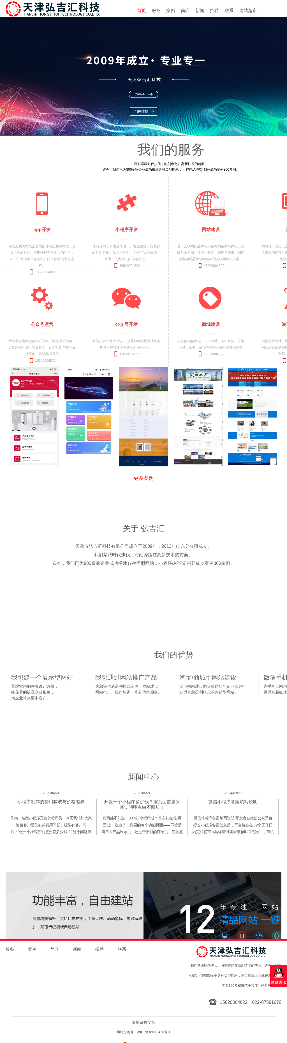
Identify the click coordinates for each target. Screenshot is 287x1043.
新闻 (199, 10)
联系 (228, 10)
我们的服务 (171, 149)
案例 (170, 10)
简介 (185, 10)
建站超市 (248, 10)
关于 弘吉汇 (143, 528)
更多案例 (143, 478)
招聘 (214, 10)
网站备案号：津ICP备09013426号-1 (143, 1032)
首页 (141, 10)
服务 (156, 10)
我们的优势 (173, 655)
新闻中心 (143, 777)
